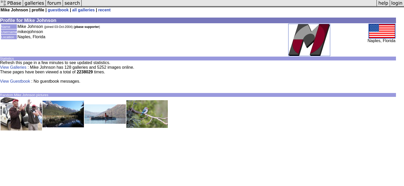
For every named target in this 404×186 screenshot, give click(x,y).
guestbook (58, 10)
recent (104, 10)
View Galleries (13, 67)
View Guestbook (15, 81)
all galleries (83, 10)
